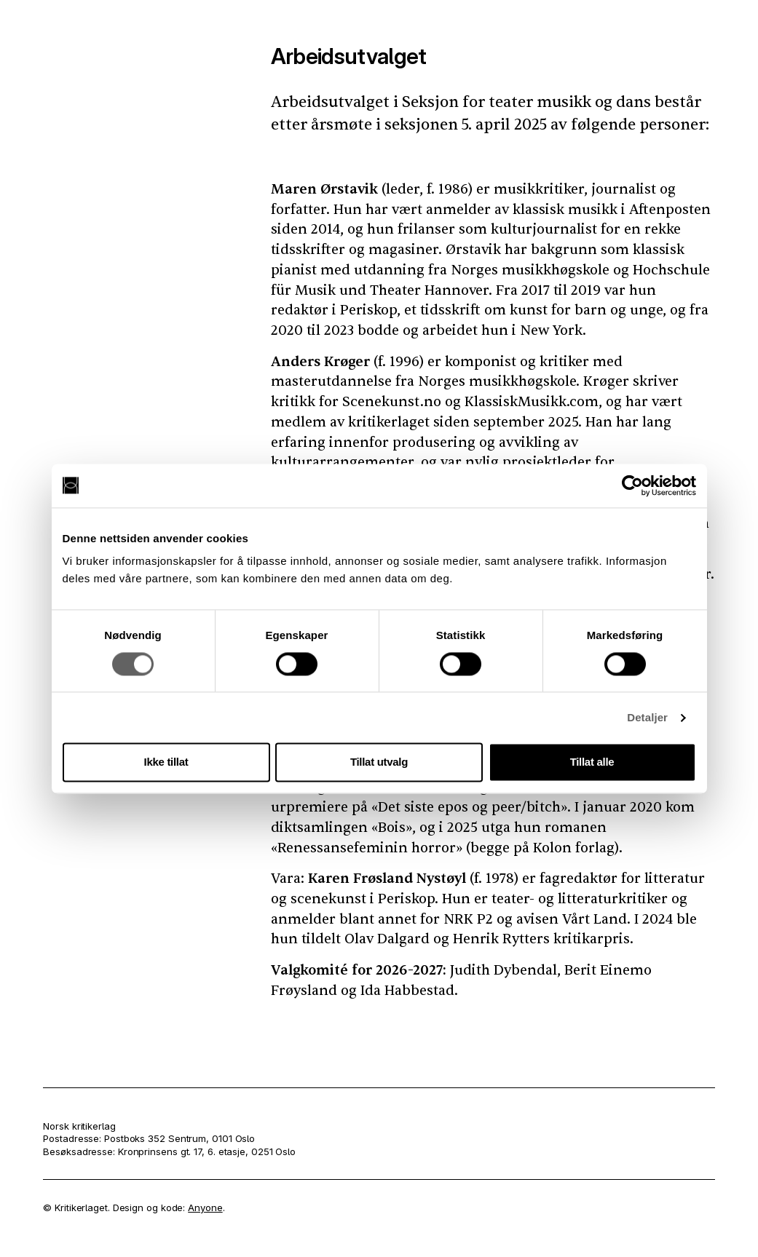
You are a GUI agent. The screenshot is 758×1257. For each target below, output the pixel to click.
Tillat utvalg (379, 762)
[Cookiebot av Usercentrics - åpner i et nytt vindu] (632, 485)
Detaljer (647, 717)
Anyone (205, 1207)
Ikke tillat (166, 762)
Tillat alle (592, 762)
